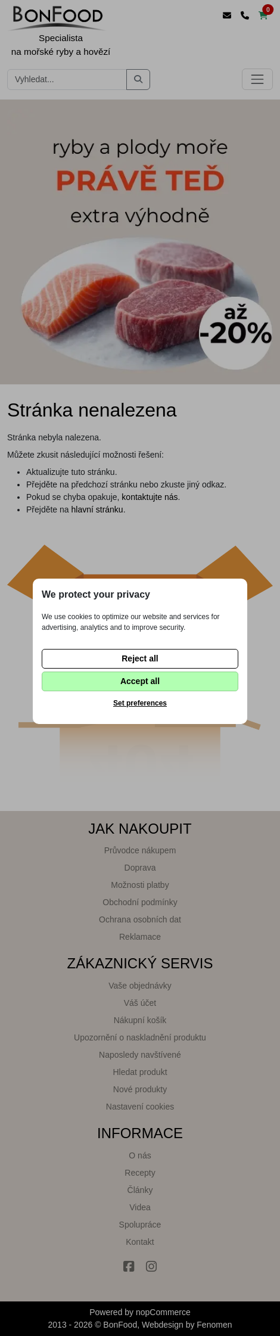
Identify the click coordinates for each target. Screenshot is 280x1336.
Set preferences (140, 703)
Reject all (140, 658)
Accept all (140, 681)
